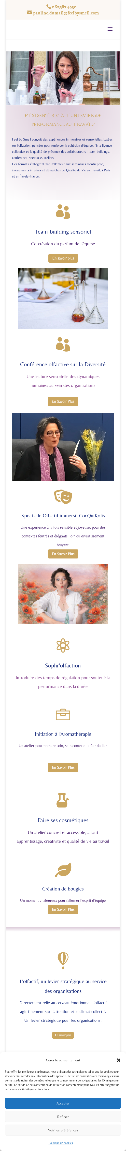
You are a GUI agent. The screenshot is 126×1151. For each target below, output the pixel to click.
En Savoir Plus (63, 401)
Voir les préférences (63, 1130)
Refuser (63, 1117)
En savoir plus (63, 258)
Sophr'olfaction (63, 665)
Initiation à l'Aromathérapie (63, 734)
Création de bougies (63, 889)
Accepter (63, 1103)
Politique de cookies (61, 1143)
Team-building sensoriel (63, 231)
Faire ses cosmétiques (63, 820)
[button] (118, 1060)
